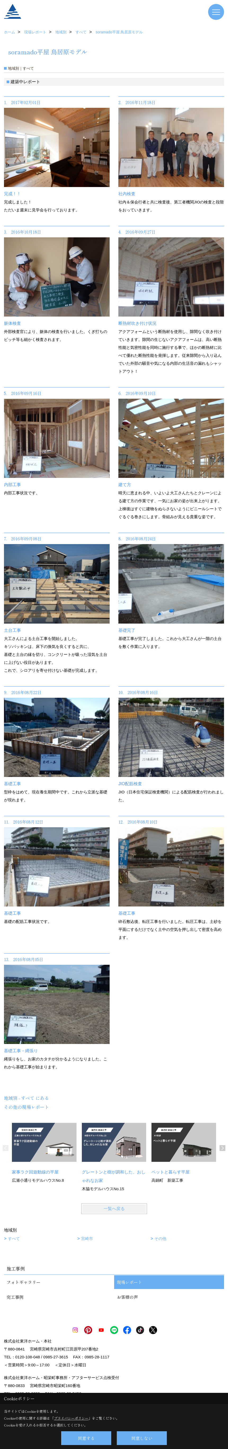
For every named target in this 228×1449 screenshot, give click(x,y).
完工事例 (15, 1297)
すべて (14, 1238)
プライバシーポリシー (71, 1418)
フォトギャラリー (24, 1282)
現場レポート (129, 1282)
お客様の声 (127, 1297)
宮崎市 (87, 1238)
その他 (160, 1238)
